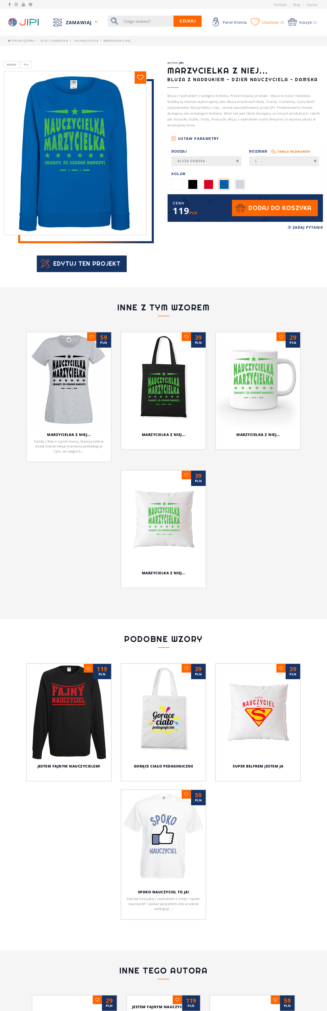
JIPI (181, 63)
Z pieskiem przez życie (258, 928)
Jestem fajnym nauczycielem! (80, 766)
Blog (296, 4)
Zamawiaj (79, 22)
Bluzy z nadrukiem (54, 40)
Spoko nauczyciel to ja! (163, 807)
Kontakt (280, 4)
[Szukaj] (147, 21)
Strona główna (21, 40)
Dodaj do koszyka (280, 208)
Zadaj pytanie (305, 227)
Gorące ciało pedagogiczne (175, 766)
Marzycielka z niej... (68, 434)
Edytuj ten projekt (87, 263)
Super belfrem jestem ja (258, 675)
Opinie (312, 4)
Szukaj (187, 21)
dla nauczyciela (86, 40)
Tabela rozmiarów (293, 151)
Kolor (178, 174)
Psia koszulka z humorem (69, 928)
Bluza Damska (208, 161)
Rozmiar (279, 151)
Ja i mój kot (163, 969)
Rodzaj (179, 151)
